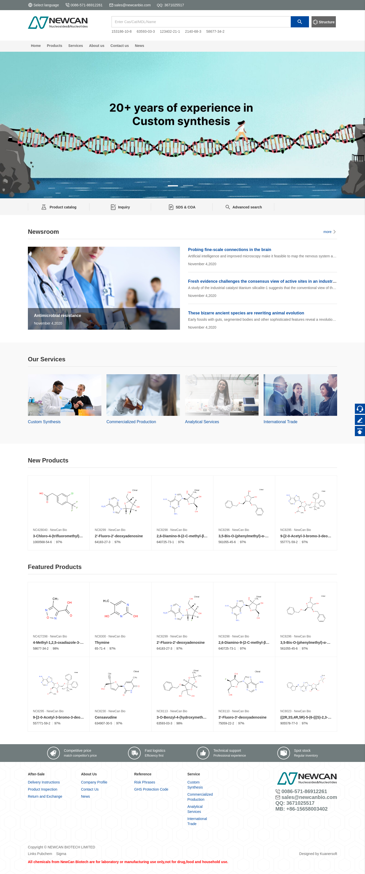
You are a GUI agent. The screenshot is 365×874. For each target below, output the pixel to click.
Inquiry (124, 207)
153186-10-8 (122, 31)
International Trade (280, 422)
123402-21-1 (170, 31)
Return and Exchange (45, 796)
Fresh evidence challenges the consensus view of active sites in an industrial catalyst (270, 281)
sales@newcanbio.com (132, 5)
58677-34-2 (215, 31)
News (85, 796)
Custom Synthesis (44, 422)
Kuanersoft (328, 854)
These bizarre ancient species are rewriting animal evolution (246, 313)
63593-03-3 (146, 31)
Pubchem (44, 854)
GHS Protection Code (151, 789)
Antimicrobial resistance (57, 315)
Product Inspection (42, 789)
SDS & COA (185, 207)
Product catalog (63, 207)
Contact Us (90, 789)
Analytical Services (202, 422)
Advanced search (247, 207)
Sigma (61, 854)
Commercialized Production (131, 422)
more (330, 232)
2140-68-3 (193, 31)
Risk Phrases (144, 782)
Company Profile (94, 782)
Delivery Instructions (44, 782)
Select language (43, 5)
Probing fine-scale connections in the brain (229, 249)
